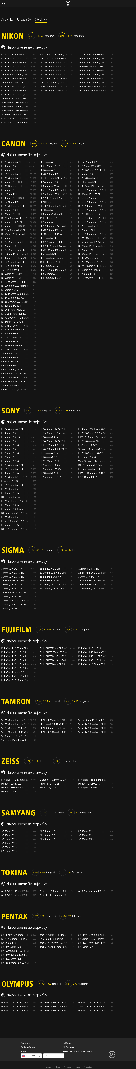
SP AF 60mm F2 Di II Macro (53, 728)
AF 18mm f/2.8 (47, 835)
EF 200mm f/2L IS (10, 365)
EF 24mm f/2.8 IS (49, 266)
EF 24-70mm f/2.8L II (12, 162)
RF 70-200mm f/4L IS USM (15, 317)
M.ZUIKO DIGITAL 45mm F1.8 (15, 1006)
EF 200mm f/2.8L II (11, 305)
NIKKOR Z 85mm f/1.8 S (13, 70)
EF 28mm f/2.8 (86, 250)
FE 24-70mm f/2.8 (10, 517)
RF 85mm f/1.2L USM (51, 214)
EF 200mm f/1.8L (10, 333)
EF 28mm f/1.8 (9, 246)
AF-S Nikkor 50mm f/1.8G (53, 74)
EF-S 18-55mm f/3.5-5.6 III (92, 190)
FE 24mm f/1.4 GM (11, 453)
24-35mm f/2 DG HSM (12, 580)
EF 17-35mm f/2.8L (88, 162)
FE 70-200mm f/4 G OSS (91, 453)
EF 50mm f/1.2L (9, 190)
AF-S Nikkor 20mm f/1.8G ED (92, 58)
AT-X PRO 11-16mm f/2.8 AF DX (15, 891)
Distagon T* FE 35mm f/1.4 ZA (15, 779)
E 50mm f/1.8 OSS (87, 445)
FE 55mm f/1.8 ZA (10, 437)
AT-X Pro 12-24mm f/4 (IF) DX (92, 891)
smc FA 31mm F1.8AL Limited (92, 943)
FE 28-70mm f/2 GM (88, 441)
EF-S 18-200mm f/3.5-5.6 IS (92, 218)
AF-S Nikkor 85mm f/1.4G (91, 62)
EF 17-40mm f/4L (10, 202)
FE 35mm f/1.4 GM (11, 445)
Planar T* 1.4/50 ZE (50, 783)
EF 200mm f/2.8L (87, 274)
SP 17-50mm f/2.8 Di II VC (91, 720)
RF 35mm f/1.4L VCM (89, 194)
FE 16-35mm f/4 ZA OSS (52, 429)
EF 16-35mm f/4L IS (11, 266)
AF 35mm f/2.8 (86, 839)
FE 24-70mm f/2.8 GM (12, 429)
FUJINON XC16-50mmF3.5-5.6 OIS (15, 680)
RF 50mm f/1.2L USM (12, 278)
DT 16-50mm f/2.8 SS (51, 469)
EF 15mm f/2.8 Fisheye (51, 258)
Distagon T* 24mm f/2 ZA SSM (53, 779)
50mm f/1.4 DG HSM (89, 576)
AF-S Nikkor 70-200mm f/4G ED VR (15, 110)
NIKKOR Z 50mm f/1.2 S (13, 78)
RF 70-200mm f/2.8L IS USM (53, 206)
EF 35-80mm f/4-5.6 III (13, 381)
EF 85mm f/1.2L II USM (13, 198)
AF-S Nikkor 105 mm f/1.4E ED (53, 90)
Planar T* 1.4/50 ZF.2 (89, 783)
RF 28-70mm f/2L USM (13, 230)
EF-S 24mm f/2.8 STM (89, 166)
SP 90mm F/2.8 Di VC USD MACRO (15, 736)
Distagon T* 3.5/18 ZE (89, 787)
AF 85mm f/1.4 (9, 835)
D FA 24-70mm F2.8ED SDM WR (15, 939)
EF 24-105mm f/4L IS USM (92, 238)
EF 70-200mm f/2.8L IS (13, 250)
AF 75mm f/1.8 (9, 847)
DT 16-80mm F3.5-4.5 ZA (53, 433)
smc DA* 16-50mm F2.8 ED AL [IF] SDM (92, 935)
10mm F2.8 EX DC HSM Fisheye (15, 600)
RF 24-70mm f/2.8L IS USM (15, 218)
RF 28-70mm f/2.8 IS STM (14, 301)
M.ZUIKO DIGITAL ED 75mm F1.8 (53, 1002)
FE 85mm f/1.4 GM (11, 473)
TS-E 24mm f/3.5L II (50, 262)
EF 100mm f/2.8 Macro (51, 234)
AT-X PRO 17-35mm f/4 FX (53, 895)
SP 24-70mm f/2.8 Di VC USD (15, 724)
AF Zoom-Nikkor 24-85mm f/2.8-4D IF (92, 90)
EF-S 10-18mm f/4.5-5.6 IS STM (92, 202)
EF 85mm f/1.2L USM (51, 278)
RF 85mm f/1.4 (86, 831)
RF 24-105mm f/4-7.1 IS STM (92, 206)
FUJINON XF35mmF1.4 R (14, 660)
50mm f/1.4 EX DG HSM (13, 576)
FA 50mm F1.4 (85, 946)
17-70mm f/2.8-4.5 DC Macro (53, 572)
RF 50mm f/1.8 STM (11, 274)
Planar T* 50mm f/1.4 (12, 787)
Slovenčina (28, 1056)
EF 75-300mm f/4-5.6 (89, 214)
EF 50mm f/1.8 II (10, 210)
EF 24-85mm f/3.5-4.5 (12, 297)
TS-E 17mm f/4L (9, 353)
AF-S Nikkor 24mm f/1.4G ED (15, 106)
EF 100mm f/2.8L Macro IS (15, 254)
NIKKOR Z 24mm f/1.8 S (13, 90)
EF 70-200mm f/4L (49, 174)
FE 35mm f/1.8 (9, 441)
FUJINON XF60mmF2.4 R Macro (15, 676)
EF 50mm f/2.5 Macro (89, 270)
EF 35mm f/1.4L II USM (13, 226)
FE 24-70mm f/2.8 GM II (13, 465)
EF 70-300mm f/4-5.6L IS (91, 278)
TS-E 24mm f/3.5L (49, 218)
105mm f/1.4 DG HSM (89, 568)
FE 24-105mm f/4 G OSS (52, 445)
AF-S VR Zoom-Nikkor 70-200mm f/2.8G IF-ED (92, 86)
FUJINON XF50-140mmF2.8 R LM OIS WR (92, 652)
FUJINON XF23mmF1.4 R (14, 656)
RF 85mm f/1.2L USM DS (91, 254)
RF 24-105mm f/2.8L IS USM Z (92, 266)
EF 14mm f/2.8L (9, 289)
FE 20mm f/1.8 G (48, 457)
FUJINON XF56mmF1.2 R (14, 652)
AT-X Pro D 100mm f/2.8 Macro (53, 891)
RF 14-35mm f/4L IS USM (14, 309)
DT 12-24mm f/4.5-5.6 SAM (15, 513)
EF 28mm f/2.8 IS (87, 230)
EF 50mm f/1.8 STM (11, 222)
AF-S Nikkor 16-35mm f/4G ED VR (15, 102)
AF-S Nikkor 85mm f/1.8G (53, 62)
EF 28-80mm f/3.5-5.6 (12, 345)
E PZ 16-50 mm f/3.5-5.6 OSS (92, 437)
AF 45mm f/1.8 (47, 839)
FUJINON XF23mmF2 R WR (53, 648)
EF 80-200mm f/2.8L (89, 258)
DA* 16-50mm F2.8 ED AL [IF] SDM (15, 962)
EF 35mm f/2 (46, 162)
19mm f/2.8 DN (9, 608)
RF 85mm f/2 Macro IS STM (53, 186)
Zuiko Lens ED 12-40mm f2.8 (92, 1006)
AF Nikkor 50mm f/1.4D (13, 114)
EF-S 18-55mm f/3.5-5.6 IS (92, 222)
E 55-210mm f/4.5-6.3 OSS (15, 521)
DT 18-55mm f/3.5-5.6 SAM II (15, 529)
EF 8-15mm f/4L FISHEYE (91, 186)
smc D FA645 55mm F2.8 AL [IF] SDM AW (53, 946)
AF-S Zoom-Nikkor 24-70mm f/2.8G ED (15, 82)
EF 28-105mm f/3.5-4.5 (90, 262)
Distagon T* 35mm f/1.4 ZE (92, 779)
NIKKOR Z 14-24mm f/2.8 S (53, 58)
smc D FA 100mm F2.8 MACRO (53, 943)
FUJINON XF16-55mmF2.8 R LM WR (15, 648)
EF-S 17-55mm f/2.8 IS (51, 242)
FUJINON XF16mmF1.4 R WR (15, 664)
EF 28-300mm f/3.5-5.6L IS (15, 293)
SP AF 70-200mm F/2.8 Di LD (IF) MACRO (53, 732)
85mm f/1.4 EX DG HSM (13, 572)
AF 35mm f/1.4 (9, 831)
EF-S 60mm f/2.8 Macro (13, 373)
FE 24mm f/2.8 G (10, 505)
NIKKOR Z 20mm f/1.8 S (52, 82)
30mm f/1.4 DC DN (49, 580)
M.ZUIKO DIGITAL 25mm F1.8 (53, 1006)
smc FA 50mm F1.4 (11, 958)
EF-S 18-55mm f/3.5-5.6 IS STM (92, 210)
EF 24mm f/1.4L (48, 254)
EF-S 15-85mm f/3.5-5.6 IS (92, 234)
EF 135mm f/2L (9, 194)
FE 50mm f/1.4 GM (49, 473)
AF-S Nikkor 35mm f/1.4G (91, 82)
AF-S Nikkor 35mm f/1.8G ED (53, 66)
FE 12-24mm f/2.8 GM (89, 469)
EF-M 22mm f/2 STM (12, 369)
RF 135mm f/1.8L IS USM (14, 377)
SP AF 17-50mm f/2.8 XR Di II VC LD (92, 728)
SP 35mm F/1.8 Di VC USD (53, 724)
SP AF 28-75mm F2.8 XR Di (53, 720)
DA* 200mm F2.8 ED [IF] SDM (15, 950)
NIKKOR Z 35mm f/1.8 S (13, 54)
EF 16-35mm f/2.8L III (12, 262)
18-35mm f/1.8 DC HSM (52, 588)
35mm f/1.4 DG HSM (12, 568)
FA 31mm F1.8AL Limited (91, 939)
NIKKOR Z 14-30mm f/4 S (14, 86)
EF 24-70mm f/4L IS (50, 166)
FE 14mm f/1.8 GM (88, 457)
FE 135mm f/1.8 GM (50, 465)
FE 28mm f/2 (8, 457)
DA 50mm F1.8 (9, 943)
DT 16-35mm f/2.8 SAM (90, 465)
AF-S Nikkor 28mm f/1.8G (91, 74)
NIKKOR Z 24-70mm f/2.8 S (15, 58)
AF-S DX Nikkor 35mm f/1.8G (92, 78)
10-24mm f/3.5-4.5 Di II (13, 740)
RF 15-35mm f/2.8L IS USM (53, 194)
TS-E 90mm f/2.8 (10, 385)
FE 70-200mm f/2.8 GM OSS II (92, 433)
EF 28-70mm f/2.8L (88, 178)
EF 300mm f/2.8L (10, 357)
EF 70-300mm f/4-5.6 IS (13, 282)
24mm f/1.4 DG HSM (12, 584)
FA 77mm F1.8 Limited (51, 939)
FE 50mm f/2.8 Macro (12, 509)
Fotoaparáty (24, 20)
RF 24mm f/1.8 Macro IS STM (92, 246)
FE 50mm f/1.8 (9, 449)
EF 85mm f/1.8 (9, 166)
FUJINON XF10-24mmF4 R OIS (53, 660)
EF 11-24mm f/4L (87, 182)
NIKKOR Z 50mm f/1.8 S (13, 62)
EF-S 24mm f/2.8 (48, 274)
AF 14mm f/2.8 (9, 839)
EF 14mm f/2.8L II (49, 238)
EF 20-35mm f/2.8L (88, 226)
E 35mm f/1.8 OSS (10, 481)
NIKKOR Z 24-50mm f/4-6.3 (15, 94)
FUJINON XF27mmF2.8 (12, 672)
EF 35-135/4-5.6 (9, 361)
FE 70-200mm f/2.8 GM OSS (53, 449)
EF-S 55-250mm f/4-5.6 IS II (15, 325)
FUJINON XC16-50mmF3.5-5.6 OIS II (92, 664)
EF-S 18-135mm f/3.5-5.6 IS (53, 198)
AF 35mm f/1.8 (47, 831)
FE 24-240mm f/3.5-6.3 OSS (15, 501)
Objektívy (41, 20)
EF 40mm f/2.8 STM (50, 210)
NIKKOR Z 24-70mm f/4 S (14, 66)
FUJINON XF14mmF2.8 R (52, 664)
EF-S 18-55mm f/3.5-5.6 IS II (53, 226)
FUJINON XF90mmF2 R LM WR (92, 660)
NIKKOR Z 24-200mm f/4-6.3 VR (15, 118)
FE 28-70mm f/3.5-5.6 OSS (15, 477)
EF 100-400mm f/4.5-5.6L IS (15, 337)
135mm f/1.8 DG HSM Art (53, 584)
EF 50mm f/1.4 (9, 170)
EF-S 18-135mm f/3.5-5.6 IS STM (53, 246)
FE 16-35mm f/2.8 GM (12, 469)
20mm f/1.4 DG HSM (12, 588)
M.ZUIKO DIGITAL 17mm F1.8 (15, 1010)
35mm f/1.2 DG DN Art (51, 576)
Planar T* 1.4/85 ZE (11, 783)
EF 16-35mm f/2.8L (50, 182)
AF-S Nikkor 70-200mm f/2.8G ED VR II (92, 54)
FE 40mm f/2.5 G (10, 493)
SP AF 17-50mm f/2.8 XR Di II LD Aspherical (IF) (92, 724)
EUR (46, 1056)
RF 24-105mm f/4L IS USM (53, 178)
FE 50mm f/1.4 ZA (49, 437)
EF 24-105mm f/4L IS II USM (53, 190)
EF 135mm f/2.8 (9, 341)
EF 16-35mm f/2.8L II (12, 174)
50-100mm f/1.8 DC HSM (91, 588)
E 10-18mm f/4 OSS (88, 477)
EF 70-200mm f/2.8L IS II (14, 206)
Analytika (7, 20)
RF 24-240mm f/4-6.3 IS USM (15, 389)
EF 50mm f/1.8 (86, 174)
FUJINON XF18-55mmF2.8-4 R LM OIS (53, 656)
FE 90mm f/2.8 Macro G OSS (92, 429)
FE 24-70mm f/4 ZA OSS (52, 441)
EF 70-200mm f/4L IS (51, 230)
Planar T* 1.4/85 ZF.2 (12, 791)
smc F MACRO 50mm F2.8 (14, 935)
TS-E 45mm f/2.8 (10, 270)
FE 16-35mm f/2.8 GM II (13, 485)
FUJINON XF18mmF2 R (90, 648)
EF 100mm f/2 (47, 202)
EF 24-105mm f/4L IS (12, 186)
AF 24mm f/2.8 (9, 843)
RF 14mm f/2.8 (9, 851)
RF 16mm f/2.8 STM (50, 222)
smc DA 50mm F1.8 (11, 946)
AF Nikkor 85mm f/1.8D (13, 98)
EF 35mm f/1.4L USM (12, 182)
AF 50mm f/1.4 (86, 835)
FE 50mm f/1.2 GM (11, 461)
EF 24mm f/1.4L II (10, 214)
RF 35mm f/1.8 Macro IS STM (15, 234)
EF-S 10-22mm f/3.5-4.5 (90, 198)
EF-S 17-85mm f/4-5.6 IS (91, 242)
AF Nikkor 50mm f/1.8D (90, 66)
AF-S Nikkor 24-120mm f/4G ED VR (92, 70)
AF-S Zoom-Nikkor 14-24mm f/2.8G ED (53, 78)
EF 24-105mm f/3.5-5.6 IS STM (53, 270)
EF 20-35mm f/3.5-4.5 (12, 329)
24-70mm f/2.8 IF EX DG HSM (92, 584)
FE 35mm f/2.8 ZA (49, 453)
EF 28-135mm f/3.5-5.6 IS (53, 250)
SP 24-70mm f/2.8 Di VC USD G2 (15, 720)
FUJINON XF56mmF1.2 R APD (15, 668)
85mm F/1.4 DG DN (50, 568)
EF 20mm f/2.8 (47, 170)
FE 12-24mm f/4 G (49, 461)
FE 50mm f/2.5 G (10, 525)
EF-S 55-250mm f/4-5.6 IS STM (15, 349)
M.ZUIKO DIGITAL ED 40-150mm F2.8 (92, 1002)
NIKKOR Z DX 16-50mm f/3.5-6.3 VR (15, 122)
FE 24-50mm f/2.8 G (11, 489)
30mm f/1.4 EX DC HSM (13, 604)
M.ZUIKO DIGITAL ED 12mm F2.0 (92, 1010)
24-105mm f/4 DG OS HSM (92, 572)
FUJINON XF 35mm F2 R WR (53, 652)
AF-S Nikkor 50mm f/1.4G (53, 70)
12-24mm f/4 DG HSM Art (91, 580)
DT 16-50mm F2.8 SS (51, 477)
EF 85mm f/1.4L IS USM (13, 258)
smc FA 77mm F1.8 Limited (53, 935)
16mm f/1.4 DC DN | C (12, 596)
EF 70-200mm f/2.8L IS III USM (92, 170)
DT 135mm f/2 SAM (11, 497)
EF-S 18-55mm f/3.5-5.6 (13, 313)
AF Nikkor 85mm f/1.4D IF (53, 86)
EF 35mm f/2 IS (9, 238)
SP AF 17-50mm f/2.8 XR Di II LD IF (92, 732)
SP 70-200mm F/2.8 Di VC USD (15, 728)
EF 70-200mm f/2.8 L (12, 242)
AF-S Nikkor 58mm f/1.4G (14, 74)
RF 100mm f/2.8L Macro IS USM (15, 285)
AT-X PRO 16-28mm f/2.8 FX (15, 895)
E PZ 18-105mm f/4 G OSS (91, 473)
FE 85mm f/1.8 (9, 433)
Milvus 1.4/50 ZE (48, 787)
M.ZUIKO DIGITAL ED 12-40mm (15, 1002)
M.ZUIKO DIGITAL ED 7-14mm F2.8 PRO (53, 1010)
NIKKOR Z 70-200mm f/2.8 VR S (53, 54)
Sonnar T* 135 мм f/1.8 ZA (92, 449)
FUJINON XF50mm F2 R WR (92, 656)
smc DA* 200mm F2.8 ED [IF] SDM (15, 954)
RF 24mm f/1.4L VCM (12, 321)
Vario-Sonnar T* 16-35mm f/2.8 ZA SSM (92, 461)
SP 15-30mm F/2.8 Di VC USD (15, 732)
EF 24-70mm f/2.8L (11, 178)
